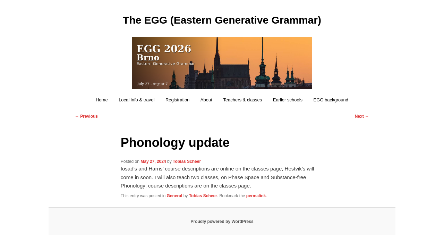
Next (362, 116)
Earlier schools (287, 99)
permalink (256, 195)
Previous (86, 116)
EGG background (331, 99)
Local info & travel (136, 99)
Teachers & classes (242, 99)
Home (102, 99)
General (174, 195)
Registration (177, 99)
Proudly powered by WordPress (221, 221)
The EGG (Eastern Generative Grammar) (222, 20)
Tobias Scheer (187, 161)
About (206, 99)
